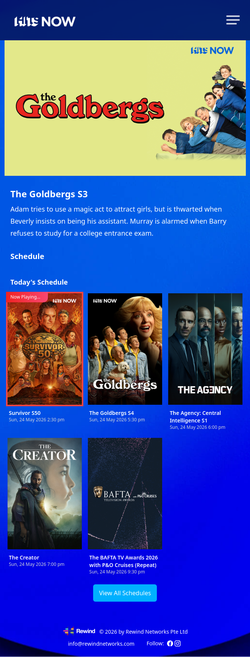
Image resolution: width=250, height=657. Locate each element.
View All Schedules (125, 593)
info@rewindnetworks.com (101, 643)
